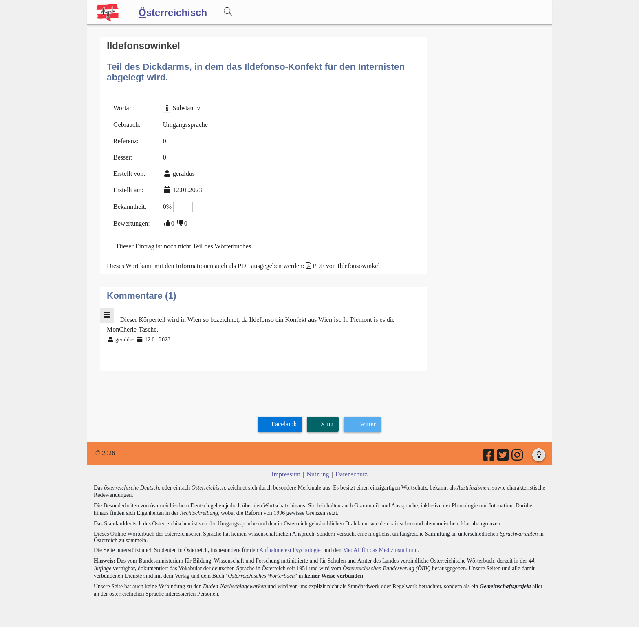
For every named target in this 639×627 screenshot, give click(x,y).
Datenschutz (351, 474)
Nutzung (317, 474)
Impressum (285, 474)
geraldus (184, 173)
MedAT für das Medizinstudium (379, 550)
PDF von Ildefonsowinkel (346, 265)
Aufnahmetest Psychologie (289, 550)
